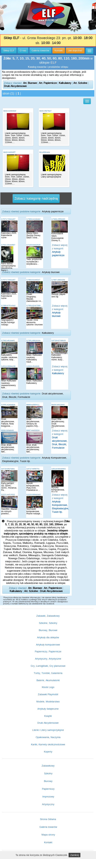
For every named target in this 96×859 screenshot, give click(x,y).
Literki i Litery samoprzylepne (48, 730)
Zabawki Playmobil (48, 694)
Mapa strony (48, 834)
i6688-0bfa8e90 (7, 430)
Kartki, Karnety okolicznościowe (48, 744)
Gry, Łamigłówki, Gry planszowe (48, 666)
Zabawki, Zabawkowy (48, 615)
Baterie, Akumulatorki (48, 680)
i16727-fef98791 (33, 469)
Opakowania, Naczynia (48, 737)
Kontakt (48, 842)
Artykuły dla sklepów (48, 637)
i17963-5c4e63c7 (33, 280)
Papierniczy (48, 788)
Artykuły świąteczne (48, 708)
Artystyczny (48, 804)
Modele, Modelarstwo (48, 701)
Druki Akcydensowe (15, 86)
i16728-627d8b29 (58, 340)
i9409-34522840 (58, 405)
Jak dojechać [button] (75, 50)
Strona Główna (48, 819)
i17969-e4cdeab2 (33, 219)
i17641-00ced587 (8, 245)
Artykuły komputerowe (48, 644)
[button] (89, 51)
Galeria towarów (48, 827)
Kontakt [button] (59, 50)
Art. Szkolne (80, 82)
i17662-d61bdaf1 (8, 340)
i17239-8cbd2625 (33, 245)
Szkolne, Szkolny (48, 623)
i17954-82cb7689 (33, 305)
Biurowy (48, 781)
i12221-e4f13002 (8, 494)
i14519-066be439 (8, 366)
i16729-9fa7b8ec (8, 469)
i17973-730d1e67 (8, 219)
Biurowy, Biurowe (48, 630)
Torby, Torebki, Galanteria (48, 673)
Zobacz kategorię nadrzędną (36, 198)
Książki (48, 716)
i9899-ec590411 (32, 405)
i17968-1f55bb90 (58, 219)
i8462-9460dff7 (9, 152)
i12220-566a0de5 (33, 494)
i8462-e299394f (9, 111)
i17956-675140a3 (8, 305)
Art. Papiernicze (48, 82)
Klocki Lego (48, 687)
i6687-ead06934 (33, 430)
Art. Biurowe (30, 82)
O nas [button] (23, 50)
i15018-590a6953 (58, 469)
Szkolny (48, 773)
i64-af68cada (44, 152)
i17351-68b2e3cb (33, 340)
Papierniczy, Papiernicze (48, 651)
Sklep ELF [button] (8, 50)
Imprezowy (48, 796)
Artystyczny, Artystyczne (48, 658)
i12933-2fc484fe (32, 366)
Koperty (48, 751)
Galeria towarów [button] (40, 50)
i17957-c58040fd (58, 280)
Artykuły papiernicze (53, 211)
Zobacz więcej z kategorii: (59, 370)
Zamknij (74, 855)
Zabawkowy (48, 765)
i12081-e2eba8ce (8, 405)
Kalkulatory (65, 82)
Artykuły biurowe (51, 272)
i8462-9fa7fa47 (45, 111)
